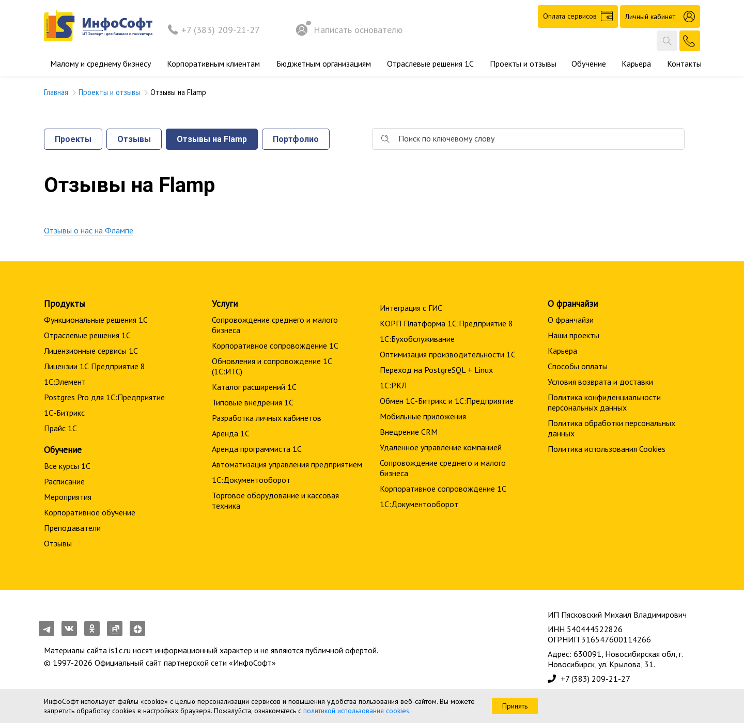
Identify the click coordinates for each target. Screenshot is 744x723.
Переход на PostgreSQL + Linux (436, 370)
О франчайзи (571, 320)
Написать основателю (349, 30)
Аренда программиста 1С (257, 449)
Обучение (588, 63)
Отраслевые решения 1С (430, 63)
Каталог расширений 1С (254, 387)
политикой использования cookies (356, 710)
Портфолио (296, 139)
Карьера (636, 63)
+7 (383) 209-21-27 (220, 30)
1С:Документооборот (251, 480)
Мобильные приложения (423, 416)
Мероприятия (67, 497)
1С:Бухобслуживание (417, 339)
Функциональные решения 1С (96, 320)
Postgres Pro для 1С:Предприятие (104, 397)
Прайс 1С (60, 428)
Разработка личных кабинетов (266, 418)
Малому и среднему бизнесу (100, 63)
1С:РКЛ (393, 385)
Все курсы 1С (67, 466)
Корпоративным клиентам (213, 63)
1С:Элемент (65, 381)
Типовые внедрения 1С (252, 402)
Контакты (684, 63)
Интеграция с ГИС (411, 308)
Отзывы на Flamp (212, 139)
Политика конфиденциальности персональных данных (604, 402)
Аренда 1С (231, 433)
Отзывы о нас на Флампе (88, 230)
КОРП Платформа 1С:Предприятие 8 (446, 323)
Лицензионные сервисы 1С (91, 350)
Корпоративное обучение (89, 512)
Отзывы (134, 139)
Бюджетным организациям (323, 63)
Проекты (73, 139)
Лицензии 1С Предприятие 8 (94, 366)
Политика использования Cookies (606, 449)
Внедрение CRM (409, 432)
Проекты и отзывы (523, 63)
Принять (515, 706)
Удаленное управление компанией (441, 447)
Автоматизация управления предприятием (287, 464)
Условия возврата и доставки (600, 381)
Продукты (64, 303)
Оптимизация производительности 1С (448, 354)
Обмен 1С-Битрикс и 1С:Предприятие (447, 401)
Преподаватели (72, 528)
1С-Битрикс (64, 412)
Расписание (64, 481)
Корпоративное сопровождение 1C (275, 345)
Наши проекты (573, 335)
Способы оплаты (578, 366)
